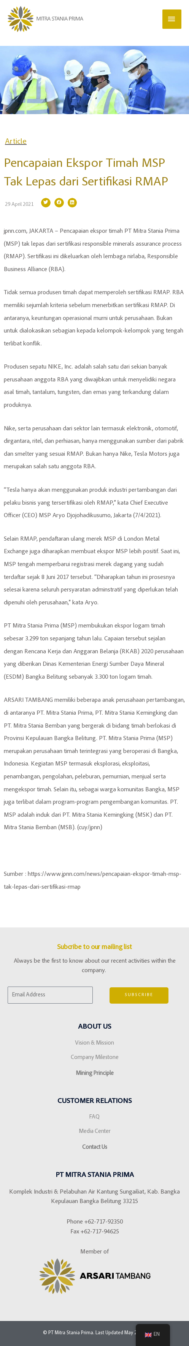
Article (16, 142)
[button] (46, 202)
